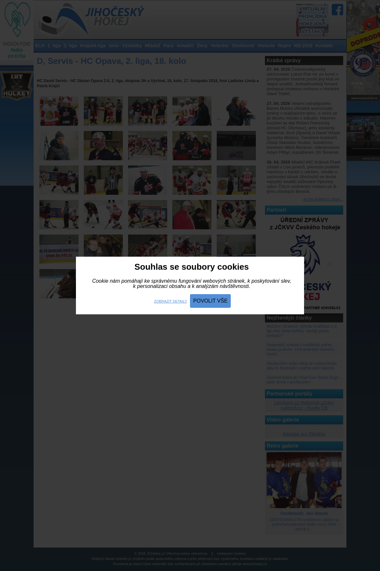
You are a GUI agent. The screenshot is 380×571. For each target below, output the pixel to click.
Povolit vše (210, 301)
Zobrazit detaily (170, 301)
